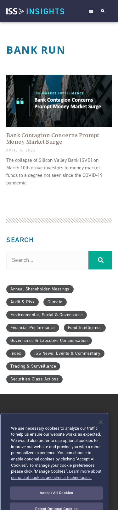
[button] (91, 11)
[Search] (100, 260)
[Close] (101, 431)
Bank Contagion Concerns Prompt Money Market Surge (52, 138)
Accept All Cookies (56, 502)
